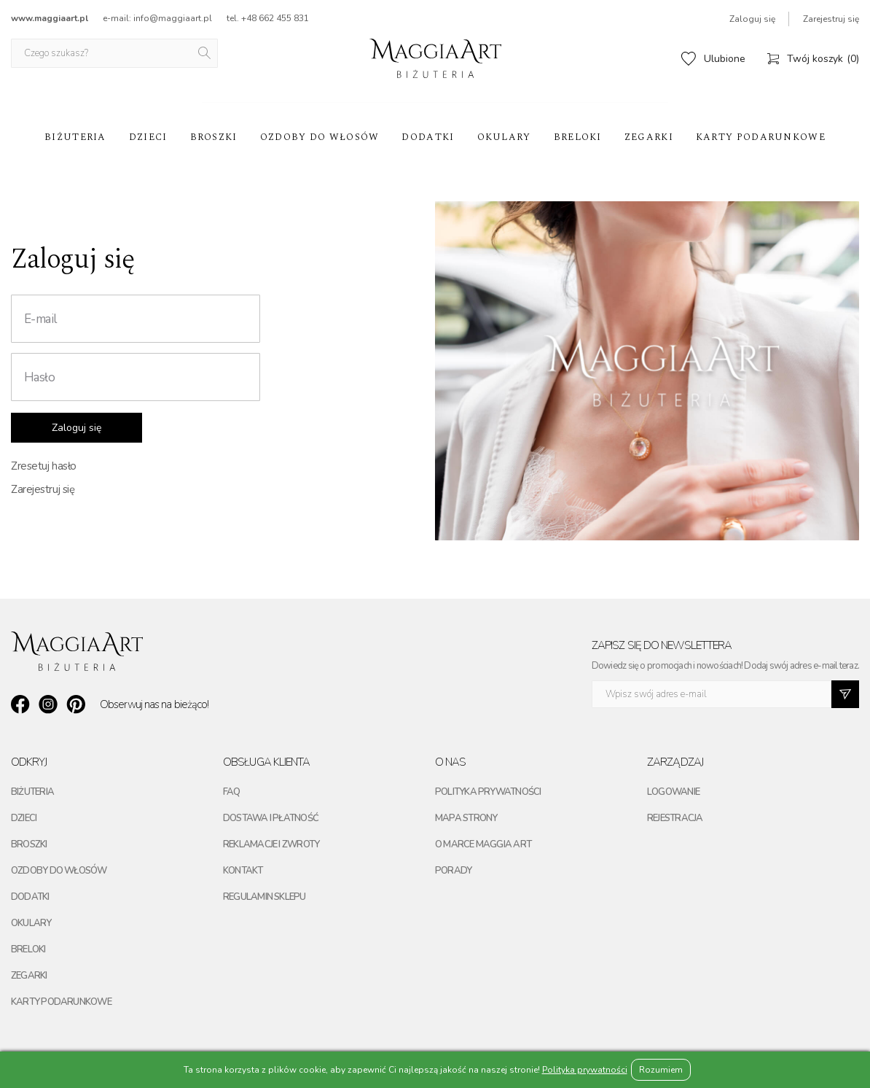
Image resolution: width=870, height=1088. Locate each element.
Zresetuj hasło (44, 466)
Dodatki (427, 137)
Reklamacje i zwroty (271, 844)
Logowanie (673, 791)
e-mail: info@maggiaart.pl (157, 18)
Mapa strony (466, 818)
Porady (453, 870)
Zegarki (648, 137)
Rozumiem (661, 1070)
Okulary (504, 137)
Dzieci (148, 137)
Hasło (39, 377)
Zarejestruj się (831, 19)
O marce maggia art (483, 844)
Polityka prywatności (488, 791)
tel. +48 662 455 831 (268, 18)
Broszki (214, 137)
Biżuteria (75, 137)
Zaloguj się (752, 19)
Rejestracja (674, 818)
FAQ (231, 791)
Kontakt (243, 870)
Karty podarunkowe (761, 137)
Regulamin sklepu (264, 897)
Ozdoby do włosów (320, 137)
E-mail (40, 319)
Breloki (578, 137)
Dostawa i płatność (270, 818)
